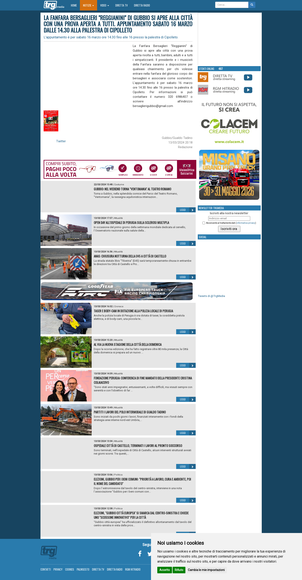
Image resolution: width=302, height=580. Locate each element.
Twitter (61, 141)
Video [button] (104, 5)
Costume (119, 184)
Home (75, 5)
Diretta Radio (142, 5)
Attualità (118, 218)
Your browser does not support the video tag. (229, 39)
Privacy (57, 569)
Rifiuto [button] (179, 570)
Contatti (45, 569)
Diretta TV (121, 5)
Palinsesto (83, 569)
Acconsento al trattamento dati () (231, 223)
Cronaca (118, 306)
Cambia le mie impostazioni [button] (206, 570)
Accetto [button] (164, 570)
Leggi (188, 209)
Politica (118, 474)
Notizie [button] (88, 5)
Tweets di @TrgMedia (211, 296)
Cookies (69, 569)
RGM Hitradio (133, 569)
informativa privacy (246, 223)
